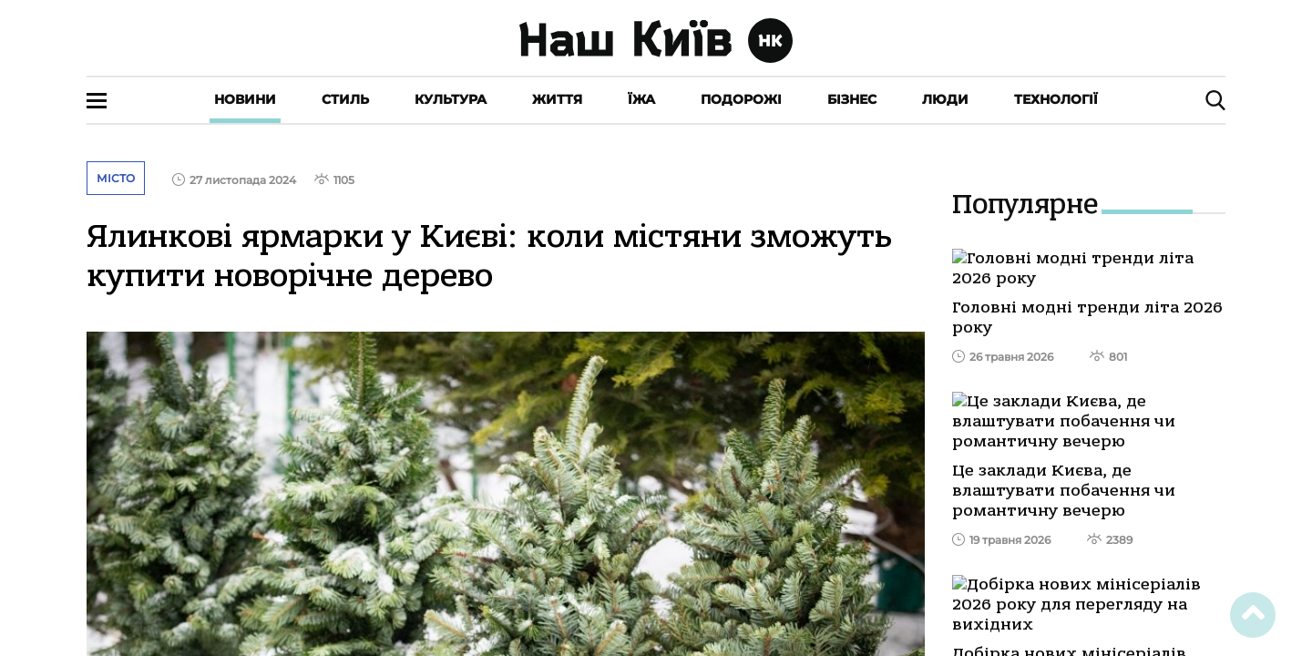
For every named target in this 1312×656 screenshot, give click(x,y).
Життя (557, 99)
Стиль (345, 99)
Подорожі (741, 99)
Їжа (641, 99)
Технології (1056, 99)
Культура (451, 99)
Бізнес (851, 99)
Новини (245, 99)
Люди (945, 99)
